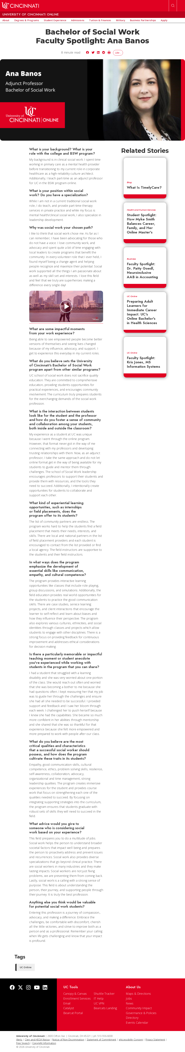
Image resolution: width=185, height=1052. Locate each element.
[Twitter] (20, 988)
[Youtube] (37, 988)
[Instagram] (28, 988)
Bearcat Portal (73, 1013)
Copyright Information (44, 1043)
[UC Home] (20, 5)
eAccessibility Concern (131, 1039)
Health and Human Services (141, 210)
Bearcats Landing (105, 1008)
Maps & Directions (138, 994)
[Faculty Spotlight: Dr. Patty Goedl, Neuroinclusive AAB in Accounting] (145, 251)
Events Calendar (137, 1022)
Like (118, 52)
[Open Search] (173, 5)
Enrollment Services (77, 998)
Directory (132, 1018)
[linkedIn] (45, 988)
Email (67, 1003)
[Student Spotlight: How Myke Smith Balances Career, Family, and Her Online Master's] (145, 204)
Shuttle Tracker (104, 994)
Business (131, 259)
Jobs (129, 998)
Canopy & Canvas (75, 994)
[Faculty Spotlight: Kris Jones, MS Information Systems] (145, 342)
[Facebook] (12, 988)
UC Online (132, 296)
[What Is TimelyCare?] (145, 168)
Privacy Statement (155, 1039)
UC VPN (99, 1003)
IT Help (98, 998)
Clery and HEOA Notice (37, 1039)
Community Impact (139, 1008)
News (129, 1003)
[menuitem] (6, 20)
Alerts (19, 1039)
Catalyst (68, 1008)
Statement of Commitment (101, 1039)
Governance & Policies (141, 1013)
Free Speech (23, 1043)
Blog (129, 182)
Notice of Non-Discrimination (68, 1039)
